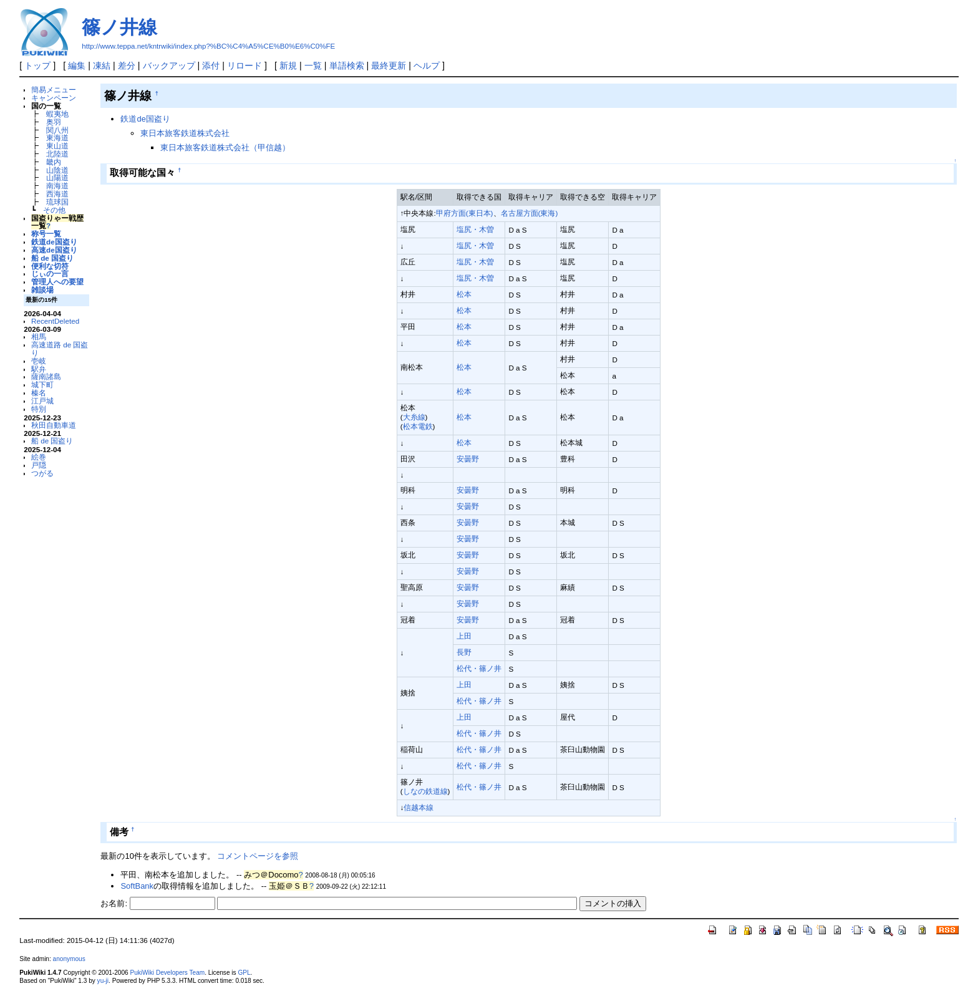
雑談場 (42, 290)
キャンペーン (53, 98)
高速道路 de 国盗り (59, 349)
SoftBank (136, 886)
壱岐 (38, 361)
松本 (464, 294)
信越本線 (418, 807)
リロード (244, 65)
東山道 (57, 146)
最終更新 (388, 65)
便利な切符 (50, 266)
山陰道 (57, 170)
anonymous (69, 958)
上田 (464, 636)
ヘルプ (427, 65)
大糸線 (414, 417)
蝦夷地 (57, 114)
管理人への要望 (57, 282)
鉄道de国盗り (54, 242)
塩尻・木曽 (475, 229)
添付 (211, 65)
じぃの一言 (50, 273)
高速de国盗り (54, 250)
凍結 (101, 65)
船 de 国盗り (52, 258)
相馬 (38, 336)
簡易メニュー (53, 89)
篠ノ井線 (119, 27)
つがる (42, 473)
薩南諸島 (46, 376)
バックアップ (169, 65)
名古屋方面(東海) (529, 213)
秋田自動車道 (53, 425)
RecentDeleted (55, 321)
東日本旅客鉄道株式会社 (185, 133)
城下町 (42, 384)
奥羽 (53, 122)
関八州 (57, 130)
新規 (288, 65)
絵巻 (38, 457)
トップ (37, 65)
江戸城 (42, 401)
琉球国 (57, 202)
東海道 (57, 137)
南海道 (57, 185)
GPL (244, 972)
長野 (464, 652)
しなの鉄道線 (425, 791)
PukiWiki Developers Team (167, 972)
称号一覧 (46, 234)
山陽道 (57, 177)
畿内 (53, 162)
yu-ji (103, 980)
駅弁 (38, 369)
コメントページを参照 (257, 856)
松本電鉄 (418, 426)
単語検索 (346, 65)
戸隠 (38, 465)
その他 (54, 210)
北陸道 (57, 154)
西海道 (57, 194)
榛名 (38, 393)
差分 (126, 65)
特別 (38, 409)
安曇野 (468, 459)
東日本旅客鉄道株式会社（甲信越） (225, 147)
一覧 (313, 65)
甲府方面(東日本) (464, 213)
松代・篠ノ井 (479, 668)
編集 (76, 65)
